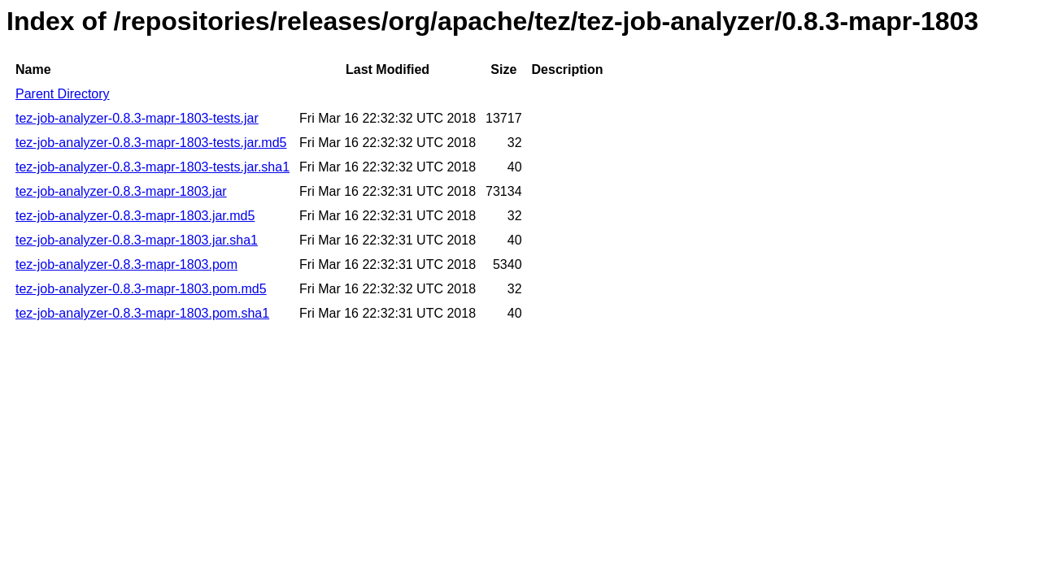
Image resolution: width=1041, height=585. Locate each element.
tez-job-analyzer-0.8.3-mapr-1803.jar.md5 (135, 216)
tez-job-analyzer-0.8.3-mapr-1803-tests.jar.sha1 (152, 167)
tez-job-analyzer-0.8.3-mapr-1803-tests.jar (137, 118)
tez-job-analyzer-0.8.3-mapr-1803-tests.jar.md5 (150, 143)
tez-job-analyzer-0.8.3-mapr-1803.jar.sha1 (136, 240)
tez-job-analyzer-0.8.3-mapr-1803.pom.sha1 (142, 313)
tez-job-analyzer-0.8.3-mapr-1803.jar (121, 191)
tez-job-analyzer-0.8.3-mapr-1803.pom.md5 (141, 289)
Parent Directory (62, 94)
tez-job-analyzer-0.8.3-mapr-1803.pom (126, 264)
